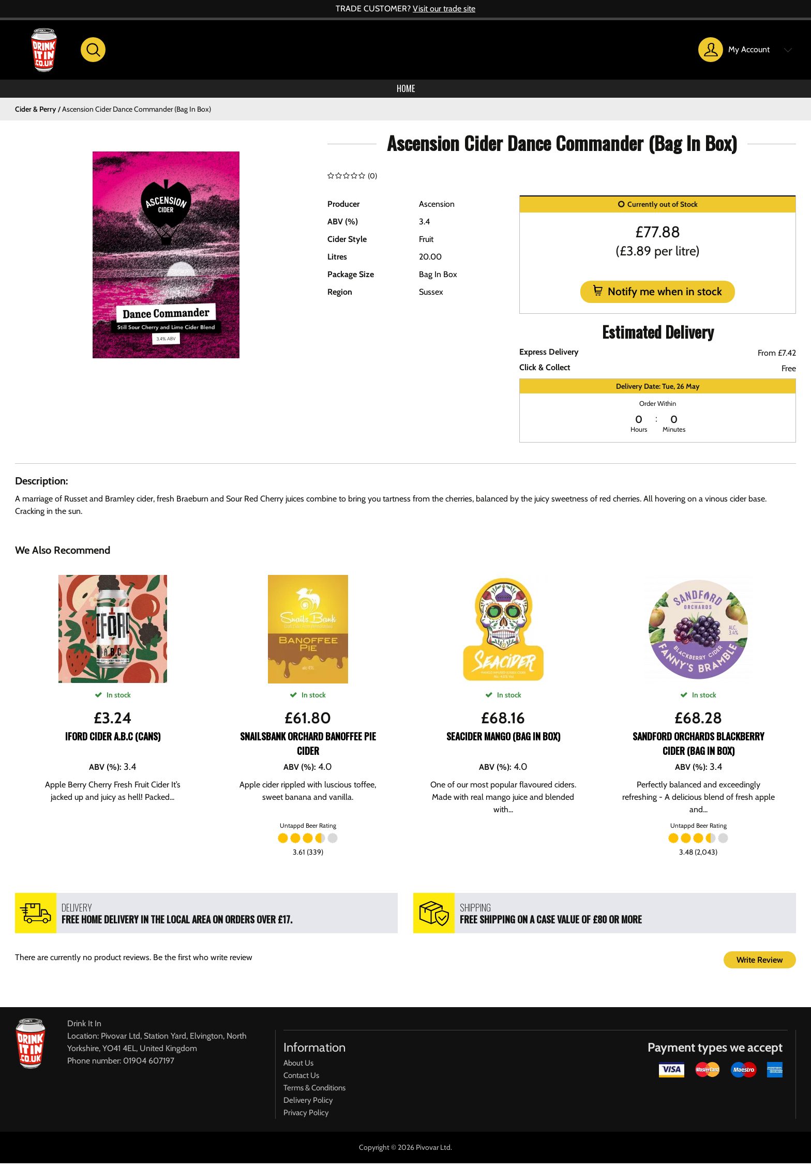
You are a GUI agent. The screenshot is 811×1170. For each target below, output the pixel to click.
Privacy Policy (306, 1119)
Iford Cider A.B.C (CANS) (112, 743)
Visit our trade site (444, 8)
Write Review (760, 966)
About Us (298, 1069)
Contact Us (301, 1082)
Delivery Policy (308, 1107)
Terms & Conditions (314, 1094)
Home (405, 92)
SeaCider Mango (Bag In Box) (503, 743)
